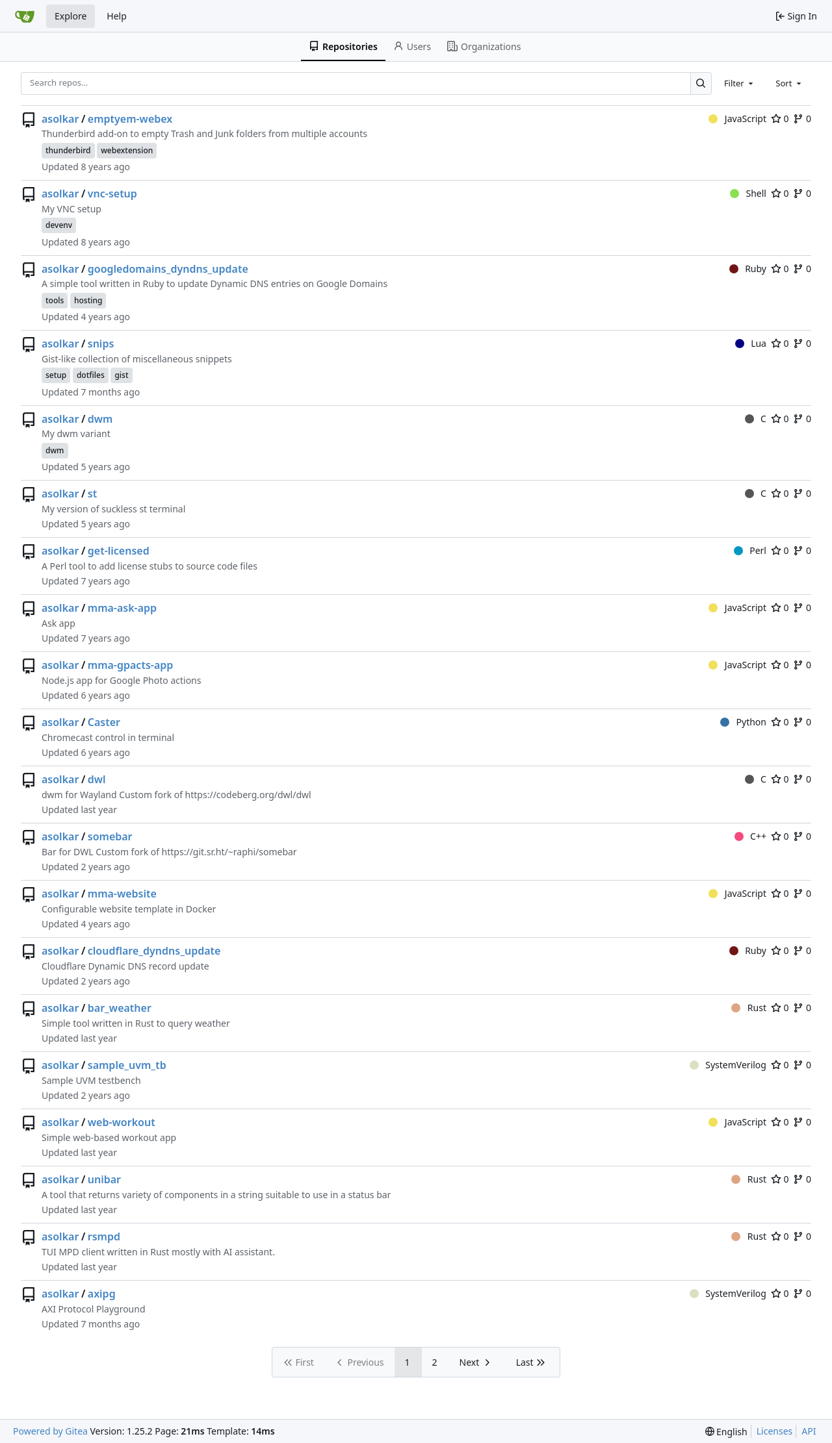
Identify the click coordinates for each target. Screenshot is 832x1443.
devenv (59, 225)
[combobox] (739, 83)
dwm (100, 418)
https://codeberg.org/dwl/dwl (248, 794)
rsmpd (104, 1236)
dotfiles (91, 375)
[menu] (726, 1431)
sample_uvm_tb (127, 1065)
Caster (104, 722)
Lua (750, 343)
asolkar (60, 118)
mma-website (122, 893)
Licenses (775, 1431)
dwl (97, 779)
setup (56, 375)
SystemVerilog (728, 1065)
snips (101, 343)
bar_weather (119, 1007)
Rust (748, 1007)
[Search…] (701, 83)
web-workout (121, 1122)
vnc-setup (112, 193)
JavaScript (737, 118)
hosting (88, 300)
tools (55, 300)
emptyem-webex (130, 118)
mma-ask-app (122, 607)
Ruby (747, 268)
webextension (127, 150)
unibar (104, 1179)
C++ (750, 836)
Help (117, 16)
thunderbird (68, 150)
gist (121, 375)
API (808, 1431)
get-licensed (119, 550)
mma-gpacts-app (131, 665)
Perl (750, 550)
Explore (70, 16)
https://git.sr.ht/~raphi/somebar (229, 852)
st (92, 493)
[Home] (24, 16)
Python (743, 722)
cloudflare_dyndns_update (154, 950)
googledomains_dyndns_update (168, 268)
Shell (748, 193)
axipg (102, 1293)
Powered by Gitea (50, 1431)
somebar (110, 836)
